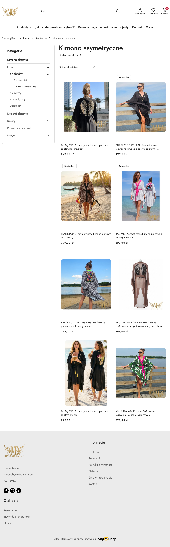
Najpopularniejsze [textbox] (68, 67)
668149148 (10, 481)
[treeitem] (28, 59)
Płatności (94, 471)
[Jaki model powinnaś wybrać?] (55, 27)
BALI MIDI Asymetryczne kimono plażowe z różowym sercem (139, 235)
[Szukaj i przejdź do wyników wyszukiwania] (117, 11)
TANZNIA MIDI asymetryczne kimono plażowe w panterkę (86, 235)
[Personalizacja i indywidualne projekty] (103, 27)
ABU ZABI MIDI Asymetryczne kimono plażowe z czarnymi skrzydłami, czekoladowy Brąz (140, 324)
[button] (24, 27)
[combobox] (77, 67)
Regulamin (95, 458)
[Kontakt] (137, 27)
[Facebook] (6, 490)
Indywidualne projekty (17, 517)
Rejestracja (10, 510)
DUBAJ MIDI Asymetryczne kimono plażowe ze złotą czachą (84, 412)
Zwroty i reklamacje (100, 477)
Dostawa (94, 452)
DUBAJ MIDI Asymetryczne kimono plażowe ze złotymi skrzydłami (84, 146)
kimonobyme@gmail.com (18, 474)
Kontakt (93, 484)
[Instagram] (12, 490)
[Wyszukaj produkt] (80, 11)
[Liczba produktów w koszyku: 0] (164, 11)
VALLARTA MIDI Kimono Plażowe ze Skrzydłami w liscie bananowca (135, 412)
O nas (7, 523)
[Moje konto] (140, 11)
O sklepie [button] (11, 500)
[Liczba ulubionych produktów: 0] (153, 11)
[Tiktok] (18, 490)
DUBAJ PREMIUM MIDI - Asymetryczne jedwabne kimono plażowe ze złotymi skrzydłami (136, 146)
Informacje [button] (97, 442)
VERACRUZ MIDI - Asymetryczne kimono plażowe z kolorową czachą (83, 324)
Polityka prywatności (101, 465)
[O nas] (149, 27)
